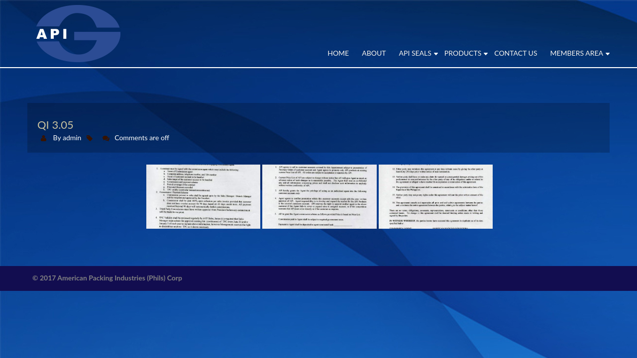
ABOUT (374, 53)
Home (338, 53)
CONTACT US (515, 53)
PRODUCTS (462, 53)
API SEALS (415, 53)
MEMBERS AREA (576, 53)
